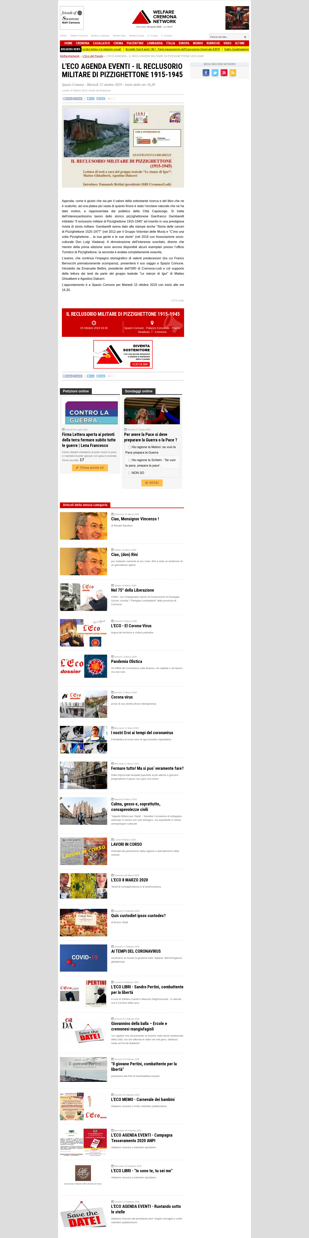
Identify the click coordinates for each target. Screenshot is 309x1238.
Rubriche (213, 43)
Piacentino (135, 43)
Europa (184, 43)
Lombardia (155, 43)
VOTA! (152, 483)
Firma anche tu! (90, 467)
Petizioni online (76, 391)
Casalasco (101, 43)
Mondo (198, 43)
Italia (170, 43)
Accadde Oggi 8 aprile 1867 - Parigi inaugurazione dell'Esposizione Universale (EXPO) (176, 49)
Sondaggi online (139, 391)
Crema (118, 43)
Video (227, 43)
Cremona (82, 43)
